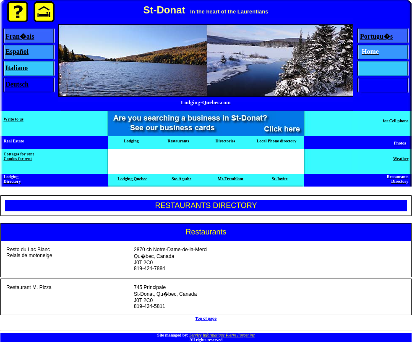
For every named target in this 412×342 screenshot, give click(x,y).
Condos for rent (18, 158)
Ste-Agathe (181, 178)
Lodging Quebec (132, 178)
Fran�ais (19, 36)
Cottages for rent (19, 154)
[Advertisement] (206, 161)
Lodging (131, 141)
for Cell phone (396, 120)
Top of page (206, 318)
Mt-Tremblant (230, 178)
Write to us (13, 119)
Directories (225, 141)
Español (17, 51)
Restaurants (178, 141)
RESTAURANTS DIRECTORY (206, 205)
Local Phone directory (277, 141)
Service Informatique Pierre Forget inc (222, 335)
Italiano (16, 67)
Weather (400, 158)
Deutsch (17, 84)
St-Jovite (280, 178)
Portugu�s (376, 36)
